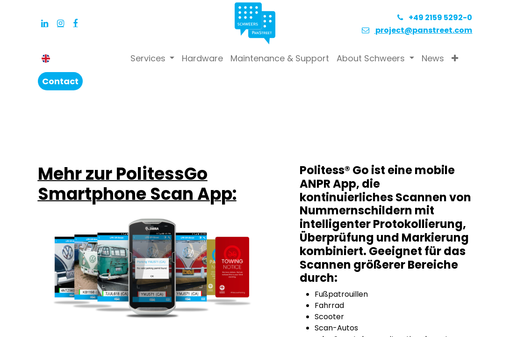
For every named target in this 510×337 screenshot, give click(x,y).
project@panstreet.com (423, 30)
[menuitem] (202, 58)
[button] (455, 58)
